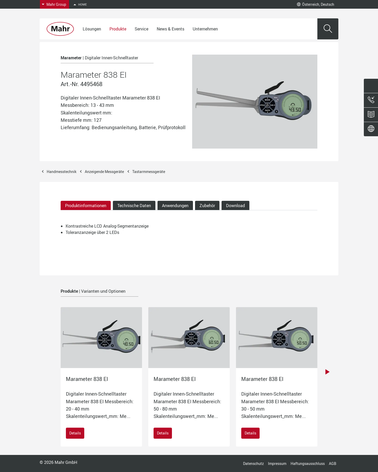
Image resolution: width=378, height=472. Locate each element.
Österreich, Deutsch (315, 4)
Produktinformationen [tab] (85, 205)
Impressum (277, 463)
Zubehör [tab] (207, 205)
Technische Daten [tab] (134, 205)
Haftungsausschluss (308, 463)
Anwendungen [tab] (175, 205)
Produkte (117, 29)
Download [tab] (235, 205)
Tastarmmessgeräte (148, 171)
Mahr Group (56, 4)
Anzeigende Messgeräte (104, 171)
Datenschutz (253, 463)
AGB (332, 463)
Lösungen (92, 29)
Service (141, 29)
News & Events (170, 29)
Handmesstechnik (61, 171)
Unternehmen (205, 29)
